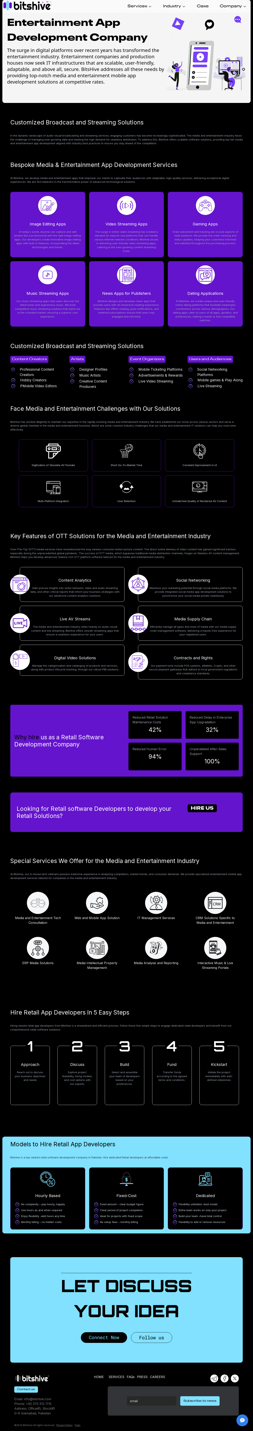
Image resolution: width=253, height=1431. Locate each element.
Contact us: (26, 1389)
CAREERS (157, 1377)
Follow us (151, 1337)
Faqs (77, 1425)
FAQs (131, 1377)
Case (203, 6)
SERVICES (116, 1377)
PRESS (142, 1377)
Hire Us (202, 808)
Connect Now (104, 1337)
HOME (99, 1377)
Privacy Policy (64, 1425)
